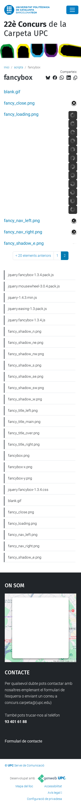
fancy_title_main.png (24, 421)
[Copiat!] (75, 77)
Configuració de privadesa (44, 799)
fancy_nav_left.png (22, 220)
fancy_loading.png (21, 114)
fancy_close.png (19, 103)
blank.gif (12, 91)
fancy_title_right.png (24, 444)
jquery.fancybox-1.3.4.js (26, 320)
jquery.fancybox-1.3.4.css (28, 489)
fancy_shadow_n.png (24, 331)
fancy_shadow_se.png (25, 376)
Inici (6, 67)
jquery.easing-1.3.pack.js (27, 309)
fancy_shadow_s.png (24, 365)
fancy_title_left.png (23, 410)
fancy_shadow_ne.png (25, 342)
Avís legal (54, 792)
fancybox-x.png (20, 467)
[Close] (72, 10)
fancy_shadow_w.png (25, 399)
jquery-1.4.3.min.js (22, 297)
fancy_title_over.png (23, 433)
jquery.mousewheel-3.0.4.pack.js (34, 286)
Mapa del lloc (24, 786)
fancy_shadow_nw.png (26, 354)
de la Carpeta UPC (35, 29)
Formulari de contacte (23, 741)
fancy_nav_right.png (23, 232)
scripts (18, 67)
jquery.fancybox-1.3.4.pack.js (31, 275)
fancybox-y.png (20, 478)
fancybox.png (18, 455)
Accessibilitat (53, 786)
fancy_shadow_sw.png (26, 388)
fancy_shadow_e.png (24, 243)
